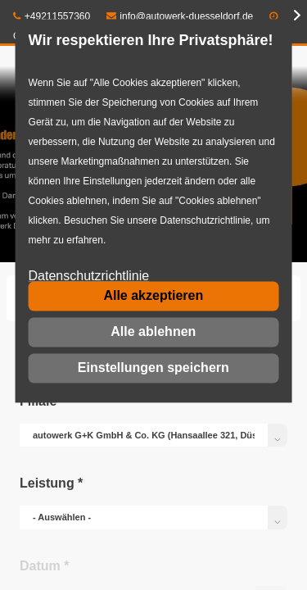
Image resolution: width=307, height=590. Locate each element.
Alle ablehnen (153, 331)
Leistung (51, 483)
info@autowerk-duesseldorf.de (180, 16)
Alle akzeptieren (153, 295)
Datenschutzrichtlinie (89, 277)
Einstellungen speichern (153, 367)
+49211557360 (51, 16)
